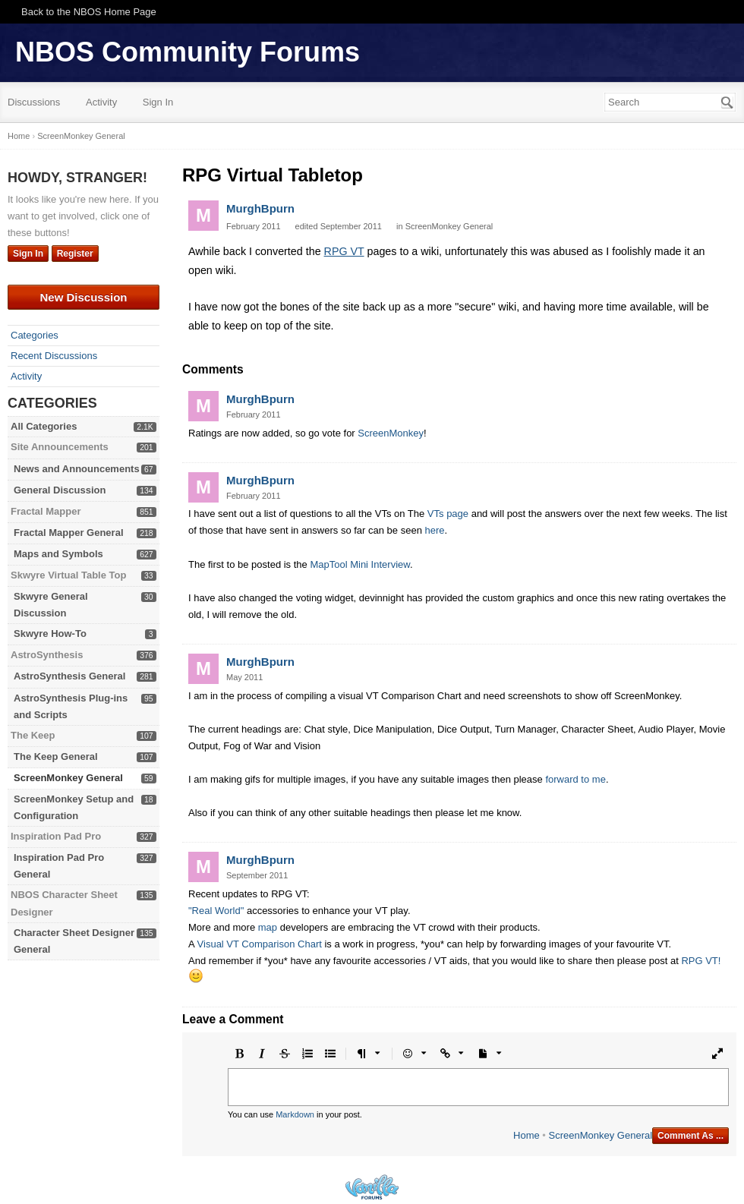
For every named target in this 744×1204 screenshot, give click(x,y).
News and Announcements (77, 468)
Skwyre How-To (50, 633)
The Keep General (56, 756)
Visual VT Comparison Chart (259, 944)
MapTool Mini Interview (360, 564)
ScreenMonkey (391, 433)
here (434, 530)
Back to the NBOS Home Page (88, 11)
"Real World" (216, 910)
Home (526, 1135)
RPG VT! (700, 960)
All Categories (44, 426)
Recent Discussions (54, 355)
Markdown (295, 1114)
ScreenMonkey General (68, 777)
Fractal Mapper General (69, 532)
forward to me (575, 779)
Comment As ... (690, 1135)
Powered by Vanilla (372, 1186)
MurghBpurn (260, 208)
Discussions (34, 102)
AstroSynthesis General (69, 676)
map (267, 927)
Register (75, 253)
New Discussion (83, 297)
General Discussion (60, 490)
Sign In (158, 102)
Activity (101, 102)
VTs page (447, 513)
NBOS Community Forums (187, 52)
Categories (34, 335)
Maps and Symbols (58, 553)
